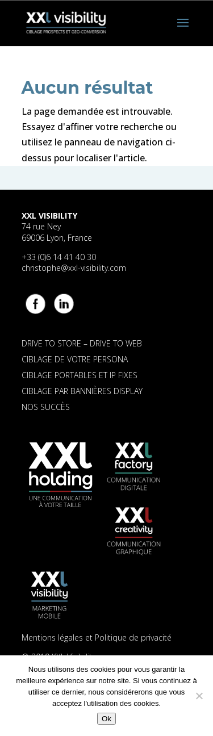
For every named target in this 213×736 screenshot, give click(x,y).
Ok (106, 718)
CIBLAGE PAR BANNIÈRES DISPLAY (82, 391)
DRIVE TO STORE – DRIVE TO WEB (82, 343)
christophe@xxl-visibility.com (74, 267)
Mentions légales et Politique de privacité (97, 637)
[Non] (198, 695)
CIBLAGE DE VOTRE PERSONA (75, 359)
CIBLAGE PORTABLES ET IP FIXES (79, 375)
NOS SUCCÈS (46, 407)
